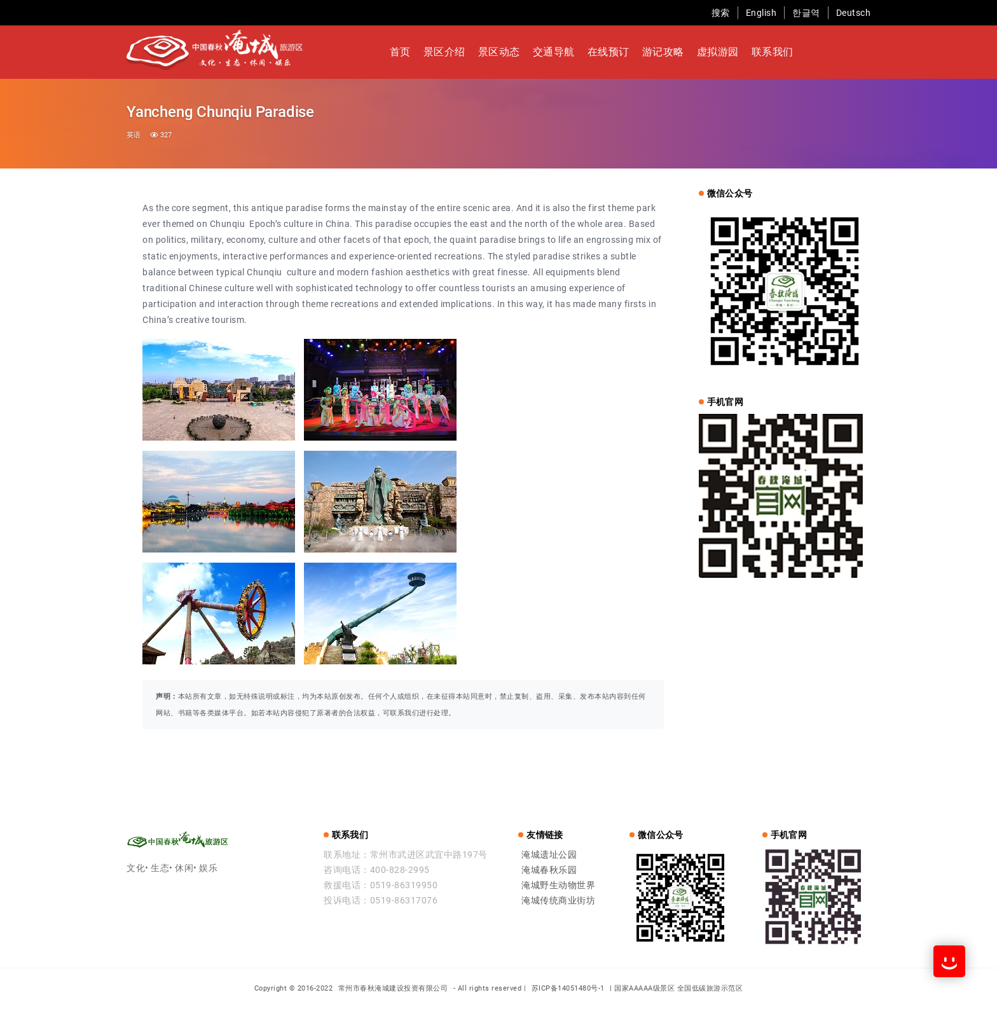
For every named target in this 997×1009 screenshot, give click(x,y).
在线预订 (608, 52)
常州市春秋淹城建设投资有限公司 (394, 988)
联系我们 (773, 52)
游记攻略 (663, 52)
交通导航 (554, 52)
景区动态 (499, 52)
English (761, 13)
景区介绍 (444, 52)
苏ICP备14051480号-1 (568, 988)
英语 (134, 135)
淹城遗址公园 (549, 854)
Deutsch (853, 13)
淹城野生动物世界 (558, 885)
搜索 (721, 13)
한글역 (806, 13)
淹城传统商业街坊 (558, 900)
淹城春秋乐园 (549, 870)
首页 (400, 52)
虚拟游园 (718, 52)
